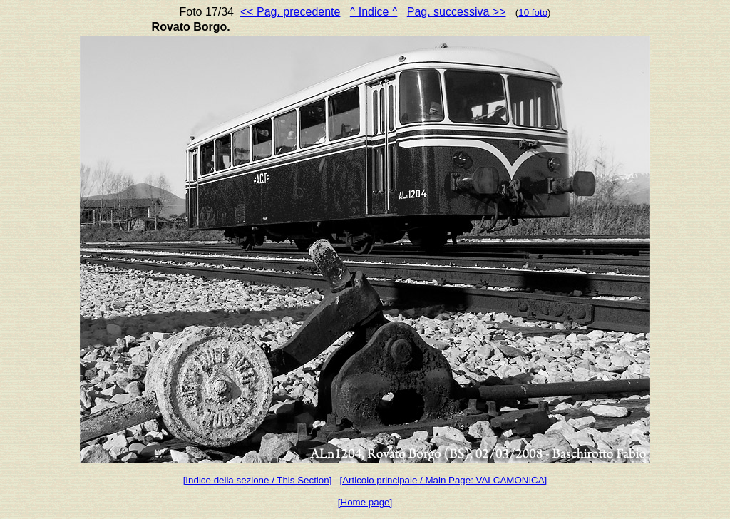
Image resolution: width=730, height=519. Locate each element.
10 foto (533, 12)
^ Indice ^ (374, 12)
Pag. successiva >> (456, 12)
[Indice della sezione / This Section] (257, 480)
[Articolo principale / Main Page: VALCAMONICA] (443, 480)
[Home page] (365, 502)
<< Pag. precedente (290, 12)
